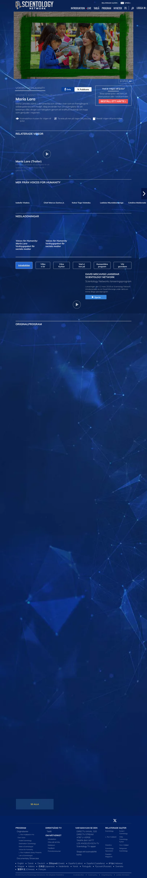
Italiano (31, 866)
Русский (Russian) (103, 866)
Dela (68, 89)
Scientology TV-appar (86, 846)
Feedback (51, 848)
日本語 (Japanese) (47, 866)
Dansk (31, 863)
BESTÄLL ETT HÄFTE (113, 101)
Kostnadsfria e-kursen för (35, 119)
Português (86, 866)
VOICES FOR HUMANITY (30, 88)
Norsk (75, 866)
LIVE (89, 8)
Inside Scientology (25, 840)
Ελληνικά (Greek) (57, 863)
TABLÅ (96, 8)
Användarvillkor (78, 875)
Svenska (119, 866)
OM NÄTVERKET (53, 835)
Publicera (83, 89)
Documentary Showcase (28, 858)
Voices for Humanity (26, 849)
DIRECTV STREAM (85, 834)
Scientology (109, 831)
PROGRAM (106, 8)
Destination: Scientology (27, 843)
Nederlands (64, 866)
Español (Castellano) (96, 863)
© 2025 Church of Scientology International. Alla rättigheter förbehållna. (40, 875)
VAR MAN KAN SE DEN (86, 828)
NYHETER (118, 8)
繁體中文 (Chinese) (26, 869)
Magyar (21, 866)
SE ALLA (35, 804)
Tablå (49, 831)
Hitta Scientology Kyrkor (123, 839)
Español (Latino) (76, 863)
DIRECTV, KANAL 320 (87, 831)
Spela (96, 297)
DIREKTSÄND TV (53, 828)
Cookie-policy (92, 875)
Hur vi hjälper (124, 845)
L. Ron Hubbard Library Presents (30, 852)
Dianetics (108, 845)
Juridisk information (122, 875)
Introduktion (52, 839)
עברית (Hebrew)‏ (116, 863)
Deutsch (41, 863)
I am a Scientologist (26, 855)
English (21, 863)
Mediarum (51, 845)
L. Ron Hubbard (110, 837)
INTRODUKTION (78, 8)
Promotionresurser (54, 851)
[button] (144, 193)
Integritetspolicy (106, 875)
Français (42, 869)
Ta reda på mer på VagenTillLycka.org (74, 118)
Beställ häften (109, 118)
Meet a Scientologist (26, 846)
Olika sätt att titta (54, 842)
